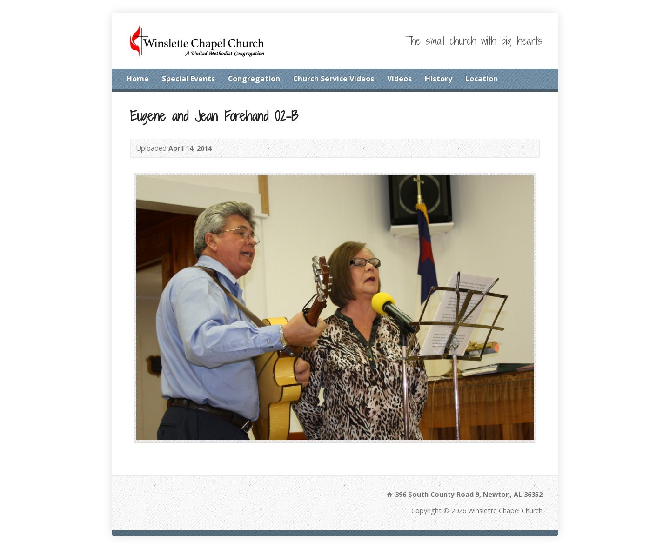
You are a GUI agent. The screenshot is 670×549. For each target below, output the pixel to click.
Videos (399, 79)
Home (138, 79)
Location (481, 79)
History (438, 79)
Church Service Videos (333, 79)
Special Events (188, 79)
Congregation (254, 79)
